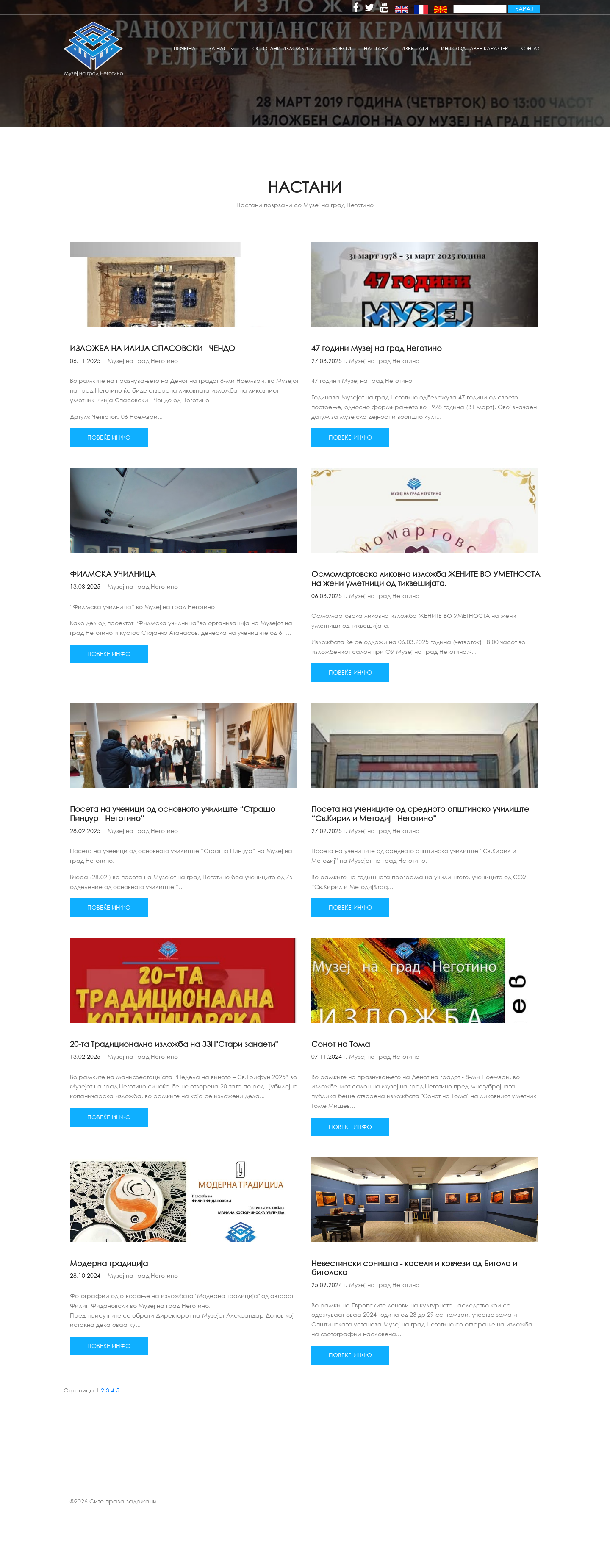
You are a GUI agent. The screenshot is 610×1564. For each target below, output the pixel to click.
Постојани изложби (278, 48)
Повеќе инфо (108, 437)
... (125, 1390)
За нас (218, 48)
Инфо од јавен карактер (474, 48)
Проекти (340, 48)
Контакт (531, 48)
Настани (376, 48)
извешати (414, 48)
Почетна (185, 48)
